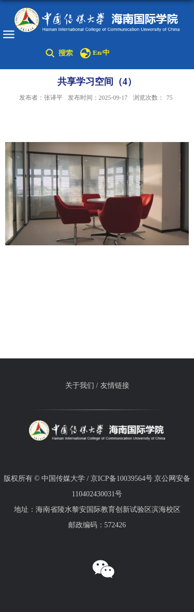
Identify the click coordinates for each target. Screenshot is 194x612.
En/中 (101, 52)
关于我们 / (81, 385)
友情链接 (114, 385)
